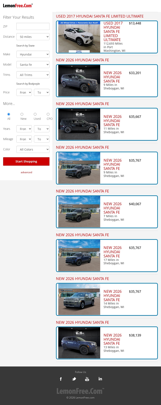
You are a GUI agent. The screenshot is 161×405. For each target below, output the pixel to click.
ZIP (5, 26)
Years (6, 129)
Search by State (25, 45)
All (8, 117)
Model (7, 64)
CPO (48, 117)
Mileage (8, 139)
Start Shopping (26, 161)
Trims (6, 75)
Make (6, 54)
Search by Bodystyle (28, 83)
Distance (8, 37)
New (22, 117)
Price (6, 92)
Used (35, 117)
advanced (26, 172)
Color (6, 149)
